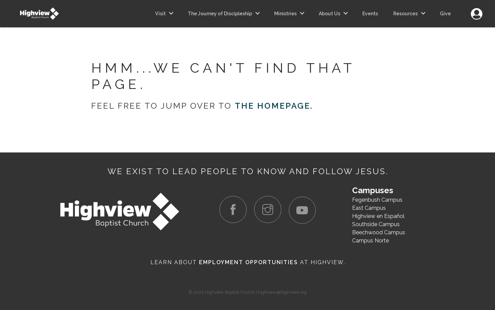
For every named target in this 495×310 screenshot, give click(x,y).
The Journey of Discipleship (220, 13)
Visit (160, 13)
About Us (329, 13)
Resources (405, 13)
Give (445, 13)
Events (370, 13)
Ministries (285, 13)
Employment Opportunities (248, 262)
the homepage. (274, 106)
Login (476, 10)
